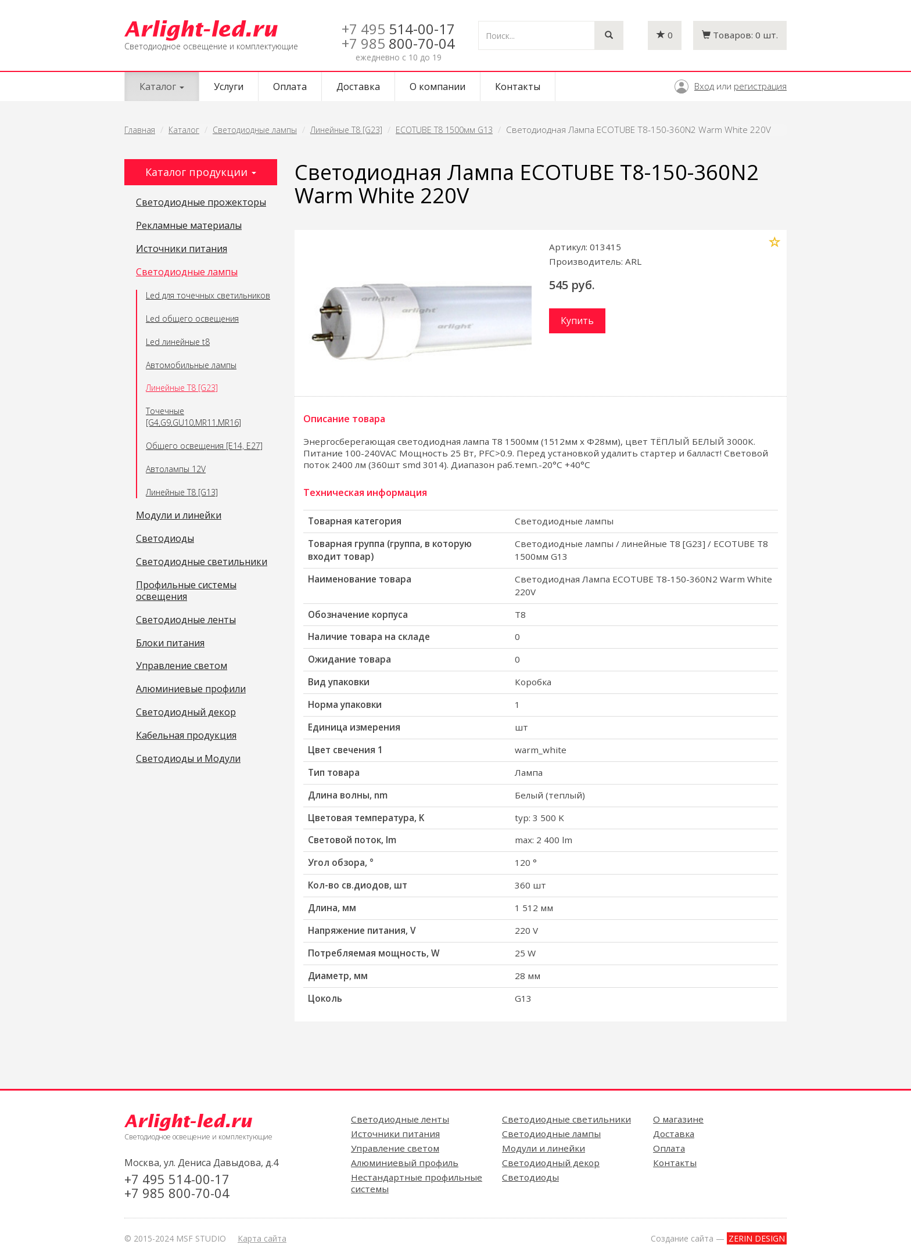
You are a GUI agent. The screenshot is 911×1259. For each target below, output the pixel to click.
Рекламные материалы (189, 226)
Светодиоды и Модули (188, 759)
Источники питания (181, 249)
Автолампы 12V (176, 468)
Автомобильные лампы (191, 364)
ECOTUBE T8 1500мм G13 (444, 129)
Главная (139, 129)
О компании (437, 86)
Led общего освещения (192, 318)
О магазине (678, 1119)
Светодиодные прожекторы (201, 202)
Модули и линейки (178, 515)
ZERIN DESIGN (757, 1238)
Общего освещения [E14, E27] (204, 445)
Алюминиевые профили (191, 689)
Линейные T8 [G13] (182, 492)
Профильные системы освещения (186, 591)
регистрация (760, 86)
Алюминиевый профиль (404, 1162)
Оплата (290, 86)
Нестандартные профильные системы (416, 1183)
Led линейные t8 (178, 341)
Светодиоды (165, 539)
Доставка (358, 86)
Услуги (228, 86)
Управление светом (181, 666)
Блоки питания (170, 643)
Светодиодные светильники (201, 562)
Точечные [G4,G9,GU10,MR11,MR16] (193, 416)
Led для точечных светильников (208, 295)
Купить (577, 320)
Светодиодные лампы (255, 129)
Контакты (517, 86)
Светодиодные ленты (186, 620)
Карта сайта (262, 1238)
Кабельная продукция (186, 736)
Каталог (183, 129)
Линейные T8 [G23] (346, 129)
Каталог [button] (161, 86)
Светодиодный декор (186, 712)
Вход (704, 86)
